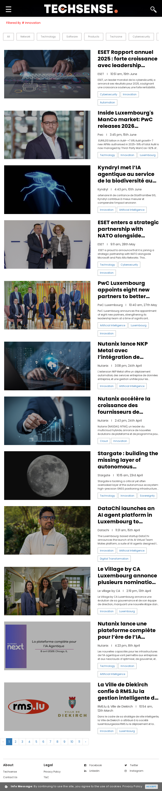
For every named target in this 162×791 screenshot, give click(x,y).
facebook (93, 765)
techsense (10, 771)
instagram (134, 771)
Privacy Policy (52, 771)
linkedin (92, 771)
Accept (151, 786)
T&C (46, 777)
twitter (131, 765)
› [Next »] (85, 742)
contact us (10, 777)
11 (79, 742)
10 (72, 742)
